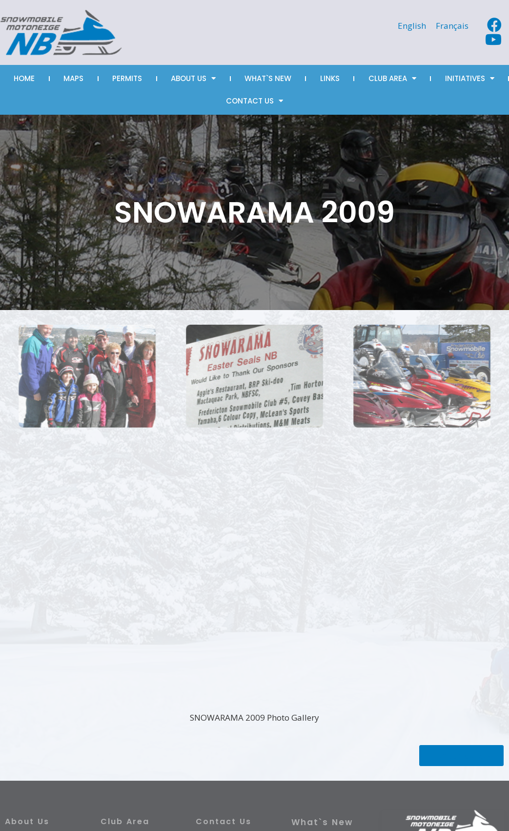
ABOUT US (193, 78)
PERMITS (127, 78)
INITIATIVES (469, 78)
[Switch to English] (412, 25)
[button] (461, 755)
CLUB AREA (392, 78)
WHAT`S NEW (267, 78)
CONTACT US (254, 100)
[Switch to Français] (452, 25)
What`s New (322, 822)
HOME (24, 78)
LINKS (330, 78)
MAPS (73, 78)
